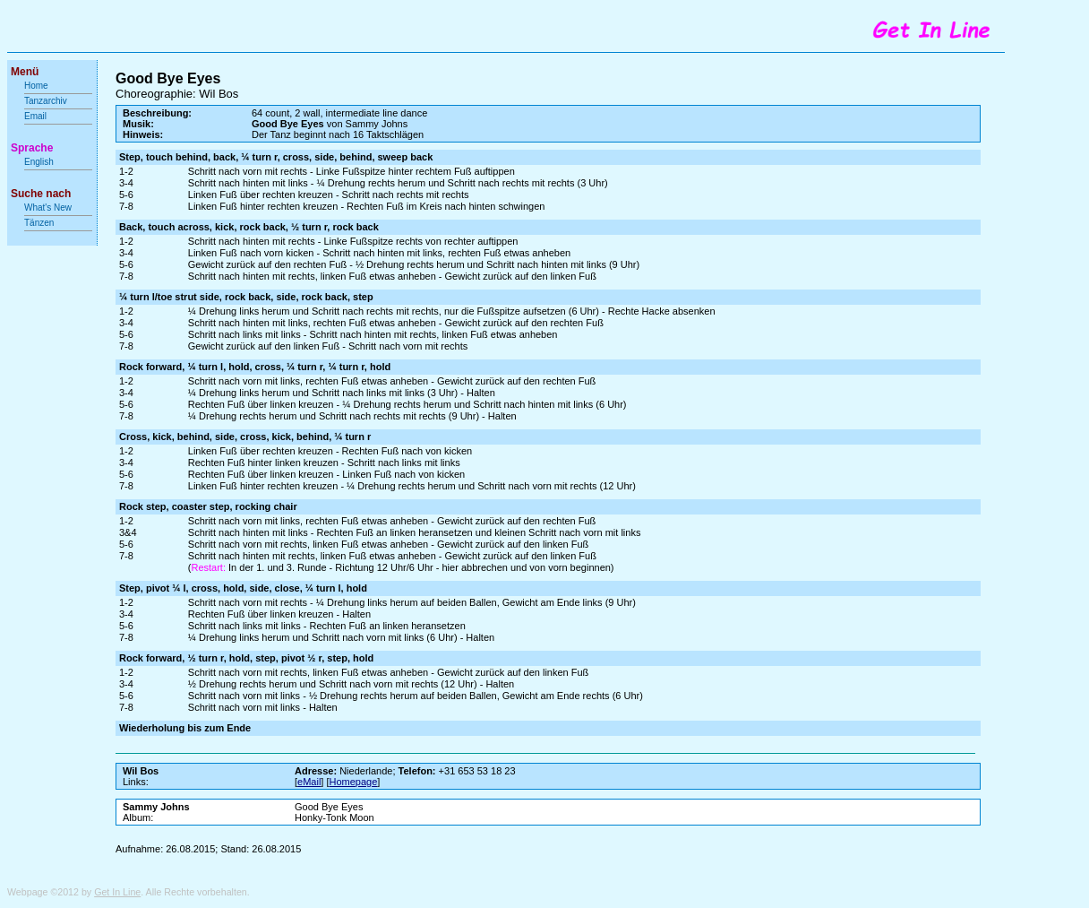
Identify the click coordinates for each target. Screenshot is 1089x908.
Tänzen (39, 223)
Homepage (354, 781)
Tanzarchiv (45, 101)
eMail (309, 781)
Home (36, 86)
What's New (49, 207)
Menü (25, 71)
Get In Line (117, 891)
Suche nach (41, 193)
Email (35, 116)
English (39, 162)
